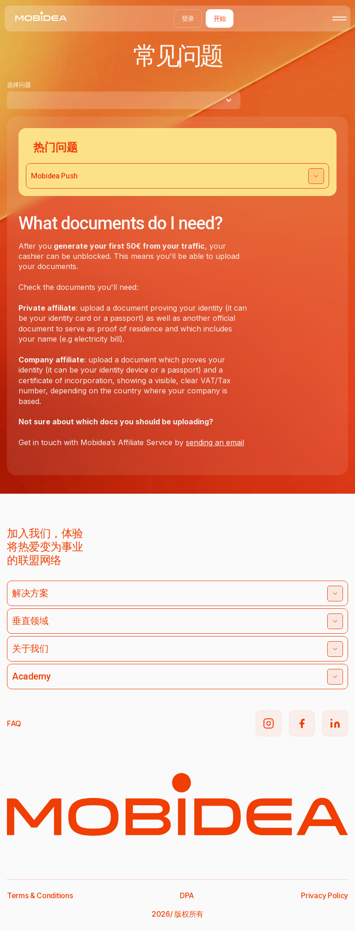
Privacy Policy (324, 895)
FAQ (14, 723)
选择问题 (19, 84)
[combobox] (123, 100)
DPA (187, 895)
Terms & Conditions (40, 895)
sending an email (215, 442)
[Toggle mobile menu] (339, 18)
